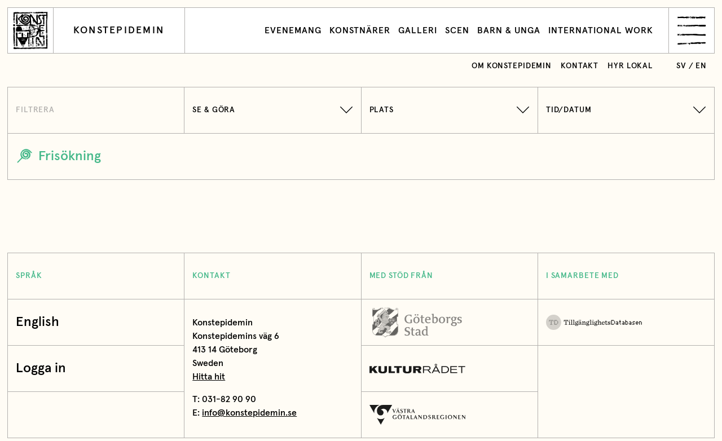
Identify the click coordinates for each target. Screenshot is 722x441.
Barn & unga (508, 30)
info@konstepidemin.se (249, 412)
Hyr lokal (630, 66)
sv (681, 66)
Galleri (417, 30)
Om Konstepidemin (512, 66)
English (37, 322)
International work (600, 30)
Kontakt (579, 66)
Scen (457, 30)
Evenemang (293, 30)
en (701, 66)
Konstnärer (359, 30)
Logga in (43, 369)
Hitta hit (208, 376)
